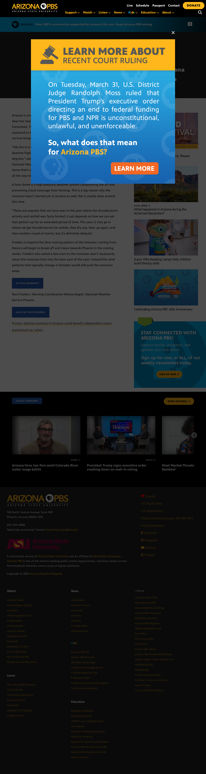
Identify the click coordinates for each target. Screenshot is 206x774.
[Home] (51, 7)
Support (72, 12)
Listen (105, 12)
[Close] (173, 34)
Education (150, 12)
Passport (158, 5)
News (119, 12)
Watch (89, 12)
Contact (174, 5)
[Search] (200, 12)
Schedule (142, 5)
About (168, 12)
